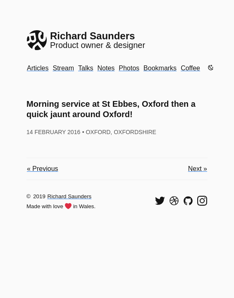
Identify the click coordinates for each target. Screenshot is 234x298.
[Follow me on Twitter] (160, 200)
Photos (129, 68)
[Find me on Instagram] (202, 200)
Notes (106, 68)
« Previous (42, 168)
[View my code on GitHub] (188, 200)
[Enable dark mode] (211, 67)
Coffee (190, 68)
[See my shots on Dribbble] (174, 200)
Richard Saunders (70, 196)
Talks (85, 68)
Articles (37, 68)
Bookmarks (160, 68)
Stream (63, 68)
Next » (197, 168)
